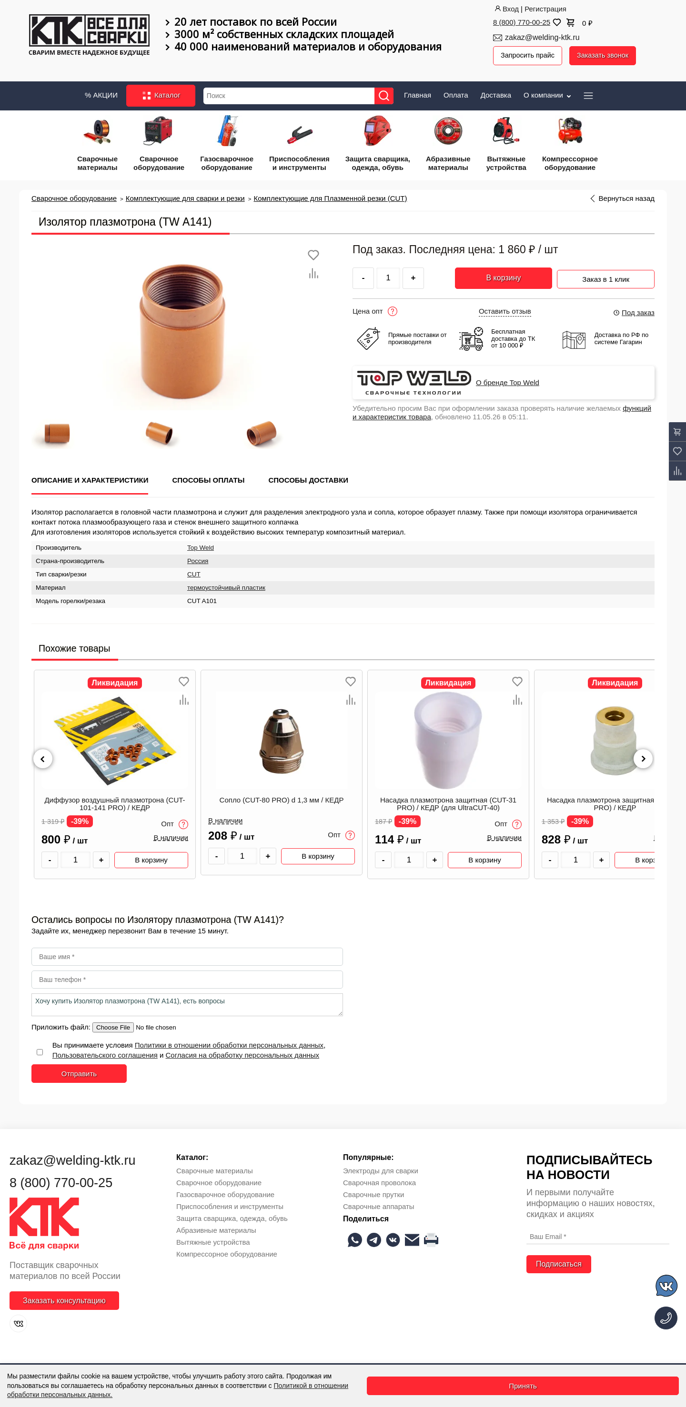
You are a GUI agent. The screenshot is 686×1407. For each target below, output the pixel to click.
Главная (417, 93)
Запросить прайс (529, 55)
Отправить (79, 1072)
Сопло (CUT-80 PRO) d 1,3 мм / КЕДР (282, 799)
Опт (174, 823)
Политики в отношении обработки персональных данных (229, 1043)
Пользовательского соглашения (105, 1053)
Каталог (161, 94)
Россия (197, 559)
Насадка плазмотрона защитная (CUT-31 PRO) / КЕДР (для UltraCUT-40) (448, 802)
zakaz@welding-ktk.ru (542, 37)
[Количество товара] (76, 858)
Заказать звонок (606, 55)
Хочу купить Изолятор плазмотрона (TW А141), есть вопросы (187, 1002)
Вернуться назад (627, 196)
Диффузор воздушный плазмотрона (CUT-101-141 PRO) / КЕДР (114, 802)
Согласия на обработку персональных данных (243, 1053)
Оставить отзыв (505, 309)
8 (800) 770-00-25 (521, 22)
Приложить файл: (61, 1025)
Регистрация (545, 9)
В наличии (170, 836)
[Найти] (386, 94)
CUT (194, 572)
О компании (548, 93)
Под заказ (634, 311)
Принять (523, 1386)
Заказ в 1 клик (605, 275)
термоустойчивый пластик (226, 585)
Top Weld (200, 545)
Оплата (456, 93)
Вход (506, 9)
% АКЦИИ (101, 93)
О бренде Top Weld (507, 381)
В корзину (503, 276)
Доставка (496, 93)
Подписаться (559, 1262)
